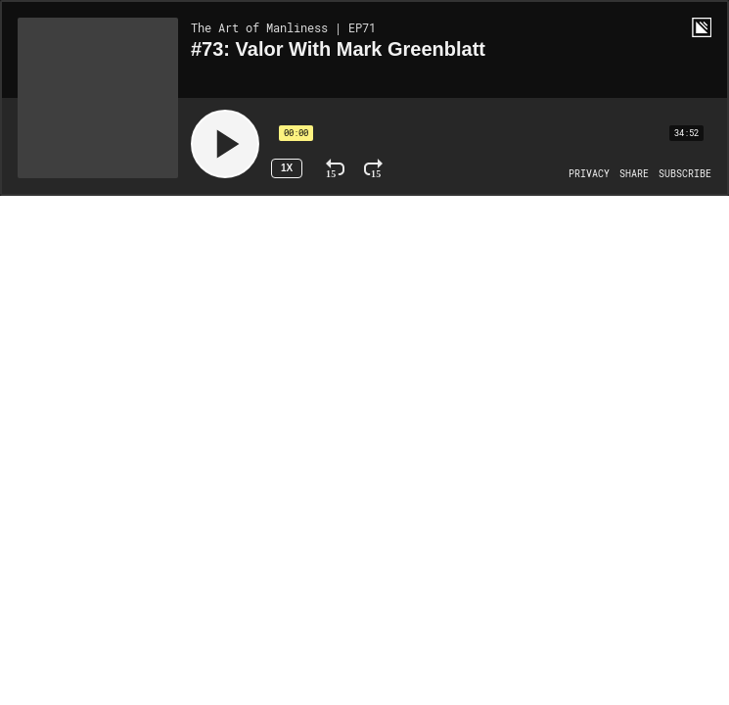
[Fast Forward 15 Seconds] (373, 168)
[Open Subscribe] (685, 174)
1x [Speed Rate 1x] (287, 168)
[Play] (225, 144)
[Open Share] (634, 174)
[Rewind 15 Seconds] (335, 168)
